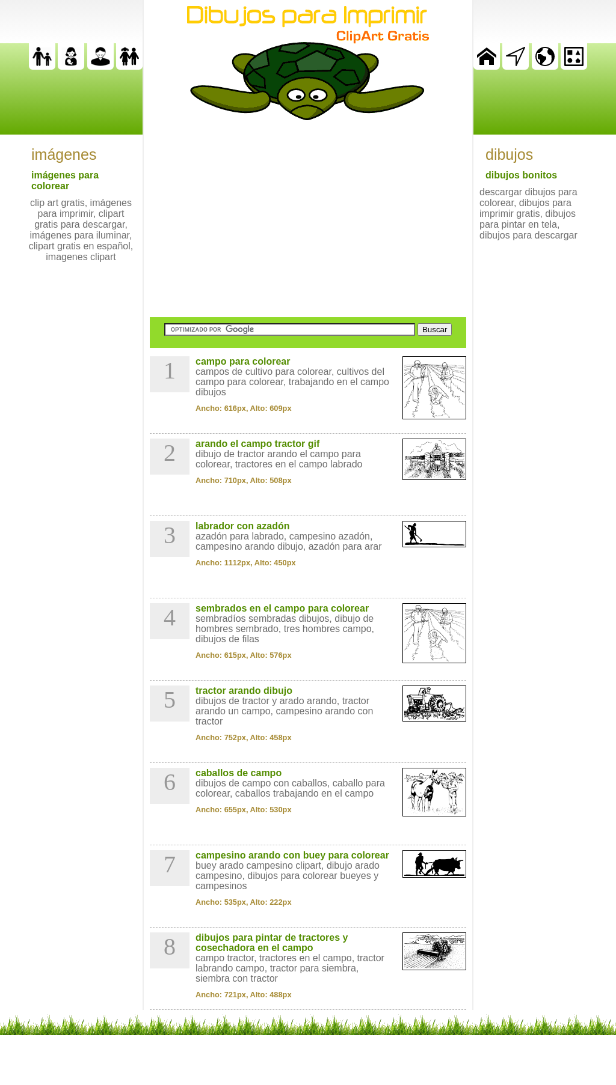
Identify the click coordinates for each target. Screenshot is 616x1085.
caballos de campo (239, 773)
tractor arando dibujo (244, 690)
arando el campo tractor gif (257, 444)
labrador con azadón (242, 526)
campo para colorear (243, 361)
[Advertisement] (308, 219)
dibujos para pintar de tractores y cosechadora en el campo (272, 942)
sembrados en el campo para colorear (282, 608)
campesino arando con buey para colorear (292, 855)
